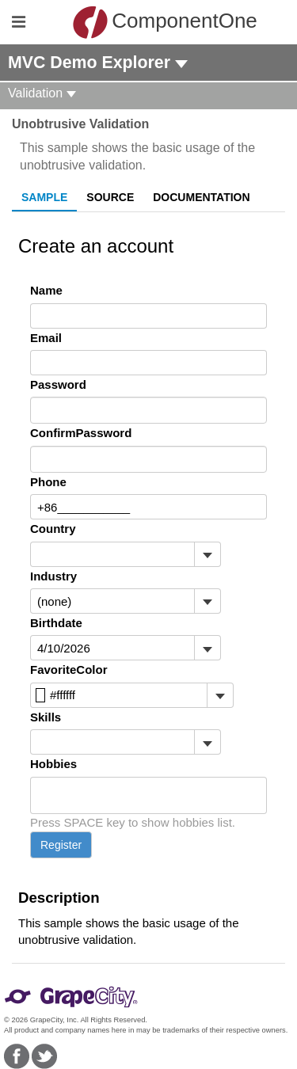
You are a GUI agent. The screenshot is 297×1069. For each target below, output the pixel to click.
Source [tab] (110, 197)
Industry (53, 576)
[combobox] (112, 554)
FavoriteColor (69, 669)
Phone (48, 482)
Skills (45, 717)
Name (46, 290)
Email (46, 337)
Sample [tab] (44, 197)
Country (53, 528)
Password (58, 384)
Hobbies (53, 763)
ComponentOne (152, 22)
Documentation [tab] (201, 197)
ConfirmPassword (80, 432)
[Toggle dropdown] (207, 554)
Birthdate (56, 623)
